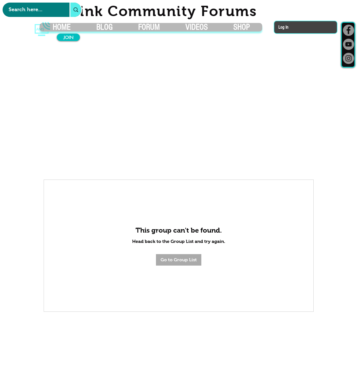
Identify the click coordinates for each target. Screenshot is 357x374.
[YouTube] (348, 44)
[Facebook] (348, 30)
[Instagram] (348, 58)
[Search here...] (33, 10)
